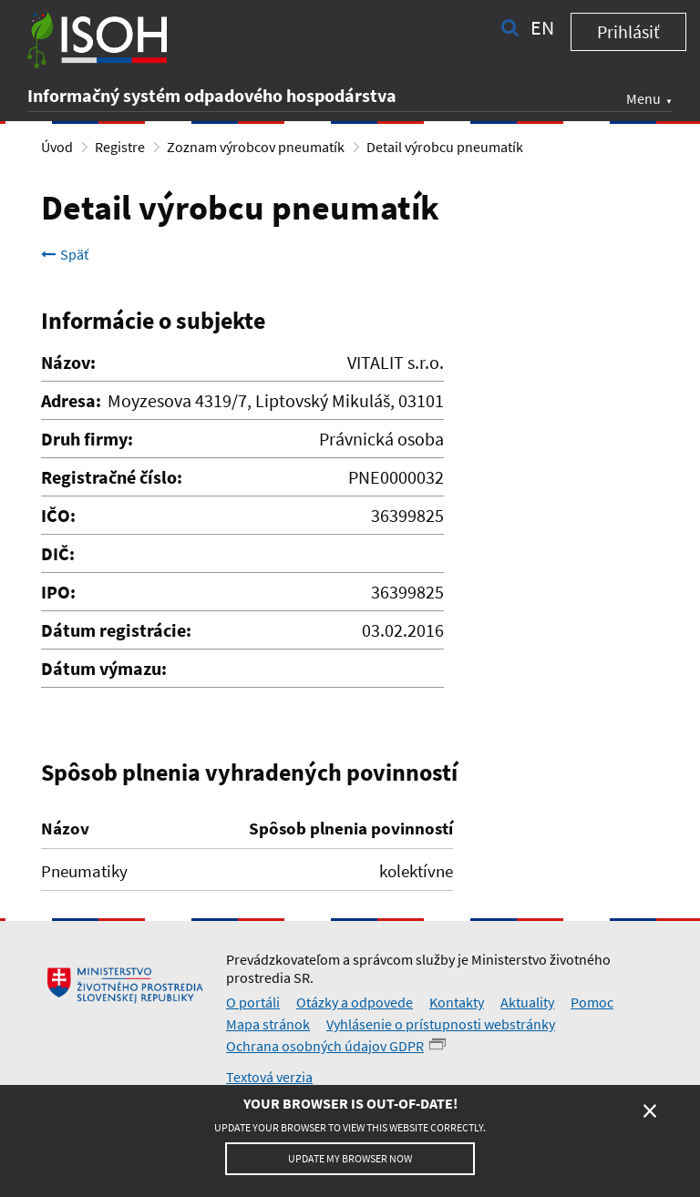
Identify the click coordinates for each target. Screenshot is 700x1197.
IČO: (58, 515)
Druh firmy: (87, 438)
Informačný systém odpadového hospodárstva (211, 95)
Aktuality (527, 1002)
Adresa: (71, 400)
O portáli (253, 1002)
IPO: (58, 591)
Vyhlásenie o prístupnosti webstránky (440, 1024)
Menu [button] (643, 98)
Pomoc (592, 1002)
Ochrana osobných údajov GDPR (325, 1046)
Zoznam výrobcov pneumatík (256, 147)
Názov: (68, 362)
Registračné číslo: (111, 477)
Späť (64, 254)
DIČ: (58, 553)
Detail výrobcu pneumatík (444, 147)
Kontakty (456, 1002)
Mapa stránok (268, 1024)
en (542, 27)
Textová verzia (269, 1077)
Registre (120, 147)
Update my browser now (350, 1158)
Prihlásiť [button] (628, 31)
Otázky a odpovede (354, 1002)
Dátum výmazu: (104, 668)
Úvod (57, 147)
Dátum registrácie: (116, 630)
